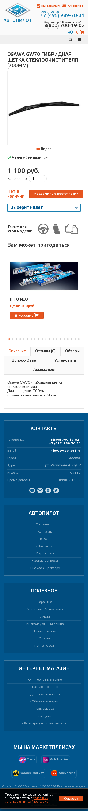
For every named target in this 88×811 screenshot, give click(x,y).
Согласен (71, 798)
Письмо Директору (45, 568)
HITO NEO (19, 299)
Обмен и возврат (45, 701)
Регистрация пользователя (45, 723)
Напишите (72, 6)
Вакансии (45, 546)
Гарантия (45, 602)
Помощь (45, 539)
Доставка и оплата (45, 694)
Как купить (45, 716)
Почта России (45, 645)
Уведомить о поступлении (56, 193)
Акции (45, 616)
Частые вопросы (45, 560)
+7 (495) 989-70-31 (65, 443)
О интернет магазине (45, 679)
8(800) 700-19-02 (65, 439)
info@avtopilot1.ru (65, 450)
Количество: (17, 178)
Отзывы (45, 638)
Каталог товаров (45, 687)
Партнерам (45, 553)
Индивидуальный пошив (45, 624)
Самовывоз (45, 708)
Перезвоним (48, 6)
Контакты (45, 531)
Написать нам (45, 631)
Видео (44, 149)
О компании (45, 524)
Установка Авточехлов (45, 609)
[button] (9, 339)
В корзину (27, 315)
